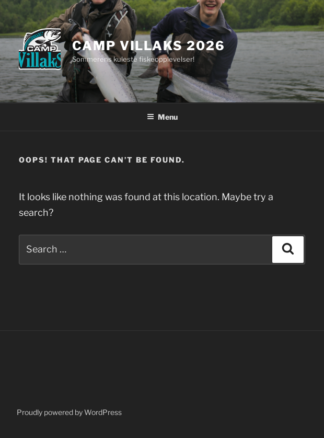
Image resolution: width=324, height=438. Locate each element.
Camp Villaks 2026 (148, 45)
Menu (162, 116)
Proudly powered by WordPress (69, 412)
